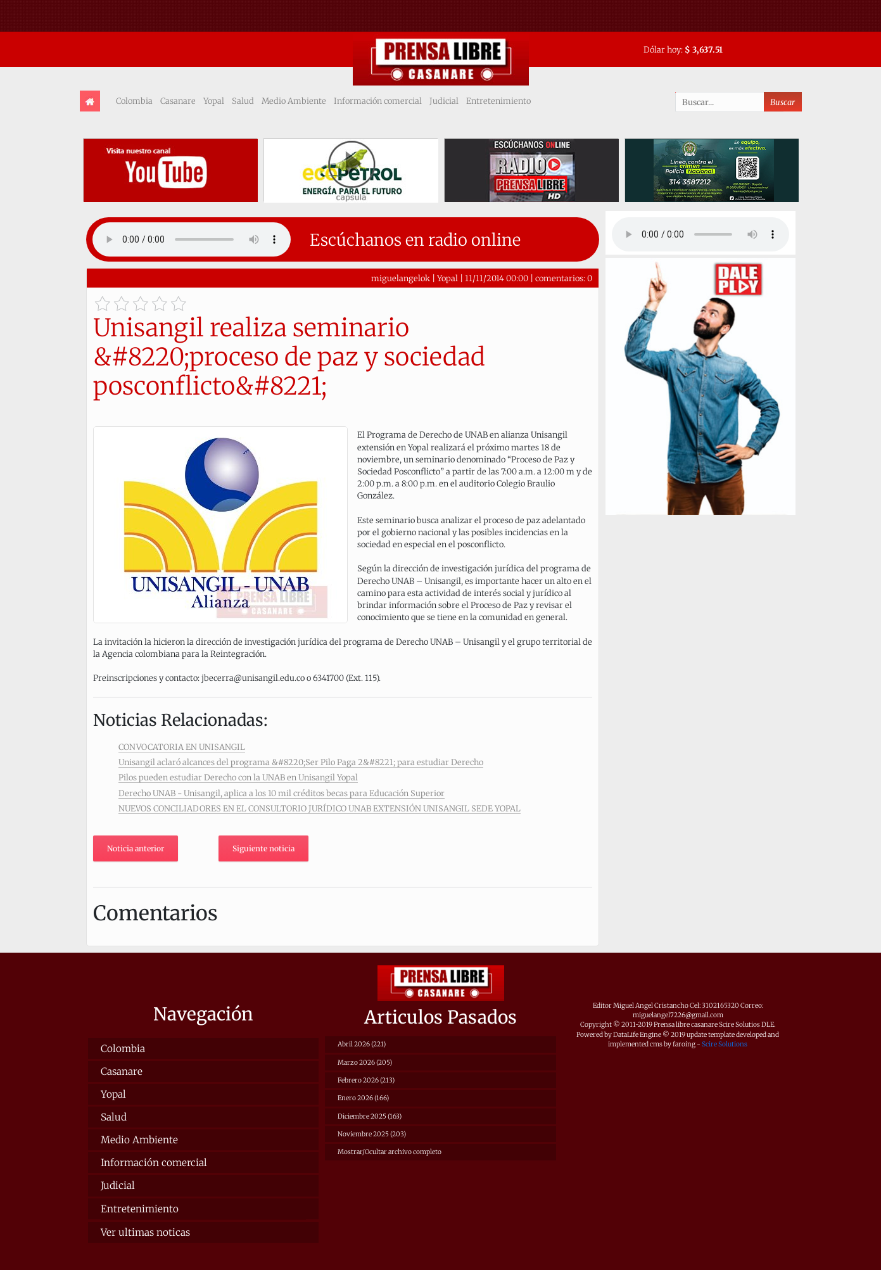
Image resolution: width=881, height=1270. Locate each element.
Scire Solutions (724, 1044)
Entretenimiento (498, 101)
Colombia (134, 101)
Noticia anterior (135, 848)
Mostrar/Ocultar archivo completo (389, 1152)
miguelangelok (400, 278)
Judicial (444, 101)
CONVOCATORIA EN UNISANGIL (181, 747)
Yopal (213, 101)
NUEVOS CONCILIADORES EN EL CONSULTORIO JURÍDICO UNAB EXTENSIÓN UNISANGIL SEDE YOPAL (319, 808)
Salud (243, 101)
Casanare (178, 101)
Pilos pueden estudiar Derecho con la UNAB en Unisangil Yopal (238, 777)
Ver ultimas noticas (145, 1232)
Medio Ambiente (294, 101)
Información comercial (378, 101)
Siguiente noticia (263, 848)
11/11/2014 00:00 (496, 278)
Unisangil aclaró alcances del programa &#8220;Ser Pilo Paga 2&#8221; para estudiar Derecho (300, 762)
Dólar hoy (662, 49)
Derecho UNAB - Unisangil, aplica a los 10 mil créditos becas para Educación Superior (281, 793)
